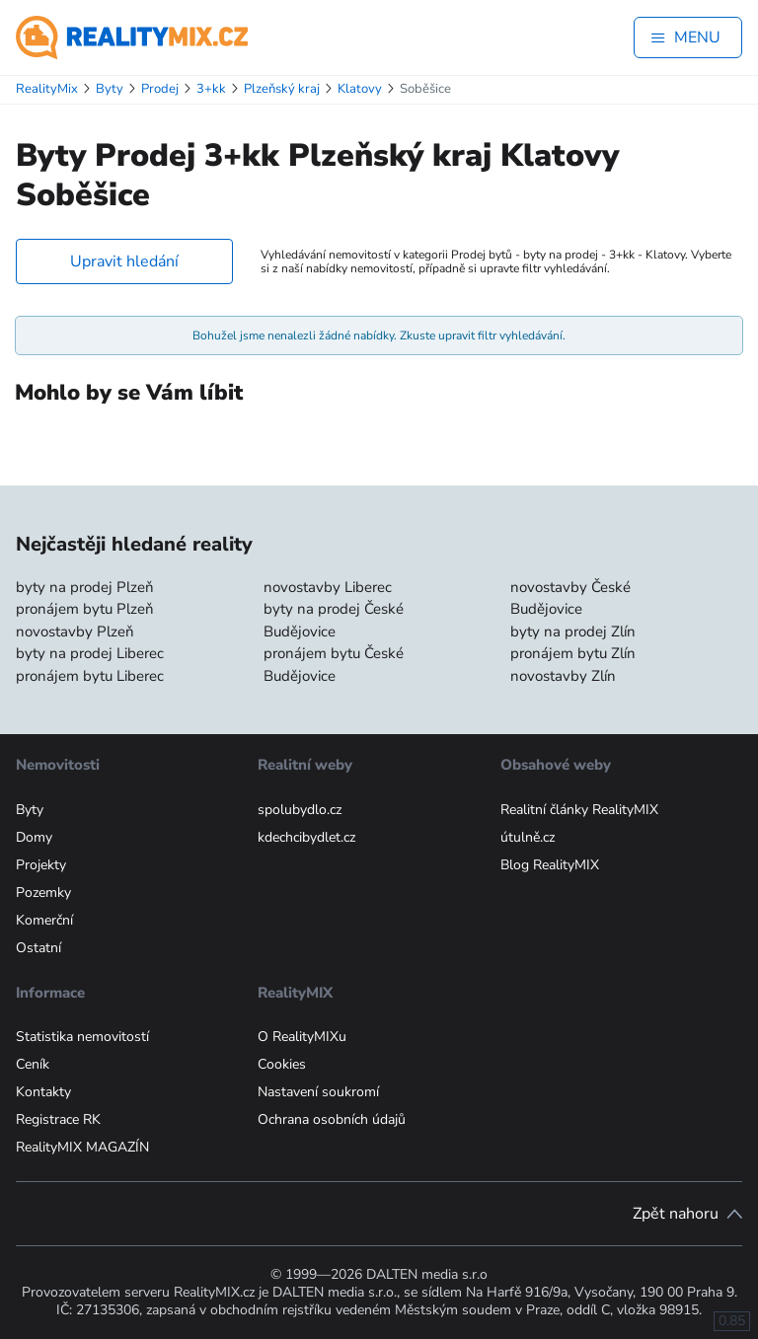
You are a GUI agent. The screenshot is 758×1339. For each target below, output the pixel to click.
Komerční (44, 920)
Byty (29, 809)
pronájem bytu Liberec (90, 676)
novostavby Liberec (328, 587)
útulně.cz (527, 837)
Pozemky (43, 892)
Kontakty (43, 1091)
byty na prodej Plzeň (85, 587)
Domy (34, 837)
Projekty (41, 864)
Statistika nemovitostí (82, 1036)
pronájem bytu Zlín (573, 653)
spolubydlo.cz (299, 809)
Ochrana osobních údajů (332, 1119)
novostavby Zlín (563, 676)
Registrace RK (58, 1119)
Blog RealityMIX (549, 864)
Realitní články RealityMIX (579, 809)
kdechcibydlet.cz (306, 837)
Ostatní (38, 947)
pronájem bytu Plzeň (85, 609)
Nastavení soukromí (318, 1091)
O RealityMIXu (302, 1036)
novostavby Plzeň (75, 631)
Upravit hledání (124, 261)
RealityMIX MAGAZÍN (82, 1147)
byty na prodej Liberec (90, 653)
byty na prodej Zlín (573, 631)
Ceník (32, 1064)
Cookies (282, 1064)
